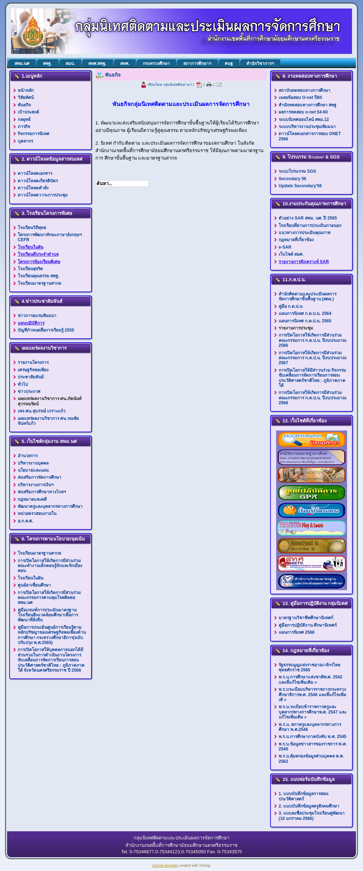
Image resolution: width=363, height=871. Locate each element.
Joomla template (165, 865)
